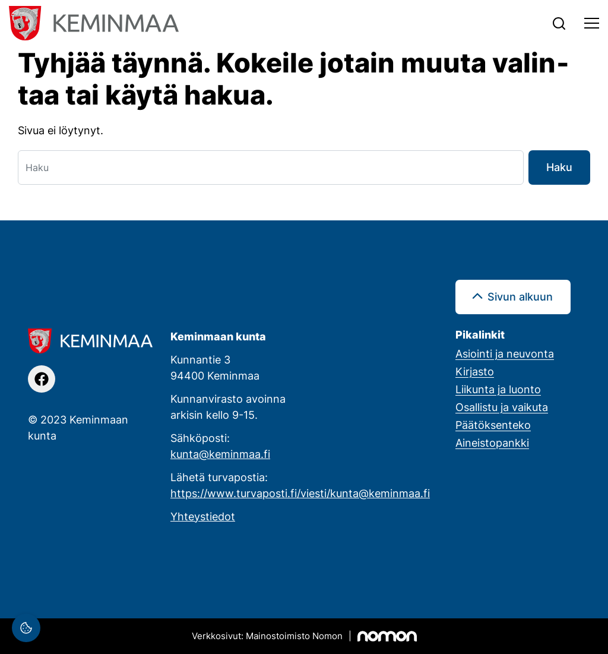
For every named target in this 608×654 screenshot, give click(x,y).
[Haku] (271, 167)
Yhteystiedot (202, 516)
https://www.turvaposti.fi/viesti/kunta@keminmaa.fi (300, 493)
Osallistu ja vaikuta (501, 407)
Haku (559, 167)
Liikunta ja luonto (498, 389)
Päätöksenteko (493, 424)
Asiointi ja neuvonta (504, 353)
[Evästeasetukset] (26, 628)
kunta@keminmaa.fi (220, 454)
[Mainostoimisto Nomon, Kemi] (304, 636)
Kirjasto (474, 371)
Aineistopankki (492, 442)
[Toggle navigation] (591, 23)
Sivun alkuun (520, 296)
